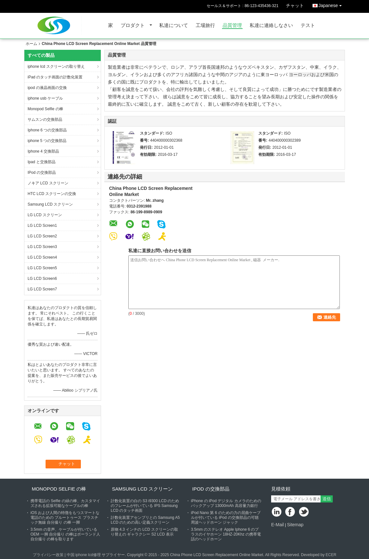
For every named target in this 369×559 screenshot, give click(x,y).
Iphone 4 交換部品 (43, 151)
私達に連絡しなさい (271, 25)
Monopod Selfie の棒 (45, 109)
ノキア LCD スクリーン (48, 183)
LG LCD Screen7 (42, 289)
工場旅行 (205, 25)
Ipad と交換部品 (42, 162)
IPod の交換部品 (42, 172)
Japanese (331, 4)
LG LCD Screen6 (42, 278)
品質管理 (232, 25)
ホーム (31, 43)
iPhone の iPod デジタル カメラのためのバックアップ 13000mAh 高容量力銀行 (226, 503)
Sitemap (295, 524)
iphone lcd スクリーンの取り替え (56, 66)
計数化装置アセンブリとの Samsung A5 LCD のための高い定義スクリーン (145, 520)
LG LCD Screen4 (42, 257)
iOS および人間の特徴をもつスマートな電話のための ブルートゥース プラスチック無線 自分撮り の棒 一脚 (64, 517)
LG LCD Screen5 (42, 268)
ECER (331, 555)
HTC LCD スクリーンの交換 (52, 193)
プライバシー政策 (48, 555)
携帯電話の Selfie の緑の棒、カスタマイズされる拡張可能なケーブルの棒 (65, 503)
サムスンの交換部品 (45, 119)
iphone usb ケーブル (45, 98)
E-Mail (277, 524)
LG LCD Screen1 (42, 225)
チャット (295, 5)
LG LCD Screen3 (42, 246)
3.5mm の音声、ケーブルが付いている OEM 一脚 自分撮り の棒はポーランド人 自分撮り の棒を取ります (65, 534)
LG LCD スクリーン (45, 215)
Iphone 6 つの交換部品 (47, 130)
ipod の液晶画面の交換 (47, 87)
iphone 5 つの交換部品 (47, 140)
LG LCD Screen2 (42, 236)
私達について (173, 25)
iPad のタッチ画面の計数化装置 (55, 77)
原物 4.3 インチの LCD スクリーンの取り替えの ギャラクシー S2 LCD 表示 (144, 532)
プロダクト (133, 25)
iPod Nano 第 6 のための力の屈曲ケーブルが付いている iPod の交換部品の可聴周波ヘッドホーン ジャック (226, 517)
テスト (308, 25)
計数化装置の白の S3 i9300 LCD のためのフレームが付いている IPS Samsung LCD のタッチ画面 (145, 506)
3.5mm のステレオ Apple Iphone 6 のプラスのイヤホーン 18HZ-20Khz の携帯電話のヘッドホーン (226, 534)
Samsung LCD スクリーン (50, 204)
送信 (326, 498)
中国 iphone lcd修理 (84, 555)
